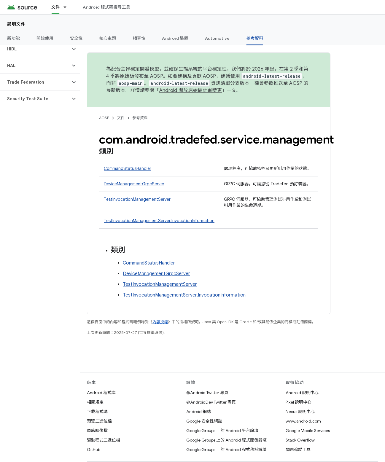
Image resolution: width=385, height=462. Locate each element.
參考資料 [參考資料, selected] (254, 38)
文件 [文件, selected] (55, 7)
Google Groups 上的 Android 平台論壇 (222, 430)
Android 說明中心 (302, 392)
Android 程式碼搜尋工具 (106, 7)
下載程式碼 (97, 411)
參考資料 (140, 117)
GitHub (93, 449)
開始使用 (44, 38)
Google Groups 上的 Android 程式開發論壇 (226, 440)
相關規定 (95, 402)
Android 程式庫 (101, 392)
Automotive (217, 38)
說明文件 (16, 24)
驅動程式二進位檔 (103, 440)
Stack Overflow (300, 440)
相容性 (139, 38)
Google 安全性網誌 (204, 421)
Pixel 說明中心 (298, 402)
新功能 (13, 38)
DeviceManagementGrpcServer (134, 184)
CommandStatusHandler (127, 168)
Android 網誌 (198, 411)
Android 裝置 (175, 38)
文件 (121, 117)
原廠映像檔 (97, 430)
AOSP (104, 117)
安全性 (76, 38)
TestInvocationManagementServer (137, 199)
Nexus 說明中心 (300, 411)
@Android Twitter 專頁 (207, 392)
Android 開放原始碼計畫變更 (190, 90)
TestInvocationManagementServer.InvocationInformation (159, 220)
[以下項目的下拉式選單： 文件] (68, 7)
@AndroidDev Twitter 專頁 (211, 402)
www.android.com (303, 421)
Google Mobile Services (308, 430)
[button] (35, 49)
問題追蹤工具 (298, 449)
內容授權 (160, 321)
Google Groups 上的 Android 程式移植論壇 (226, 449)
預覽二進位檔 (99, 421)
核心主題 (107, 38)
